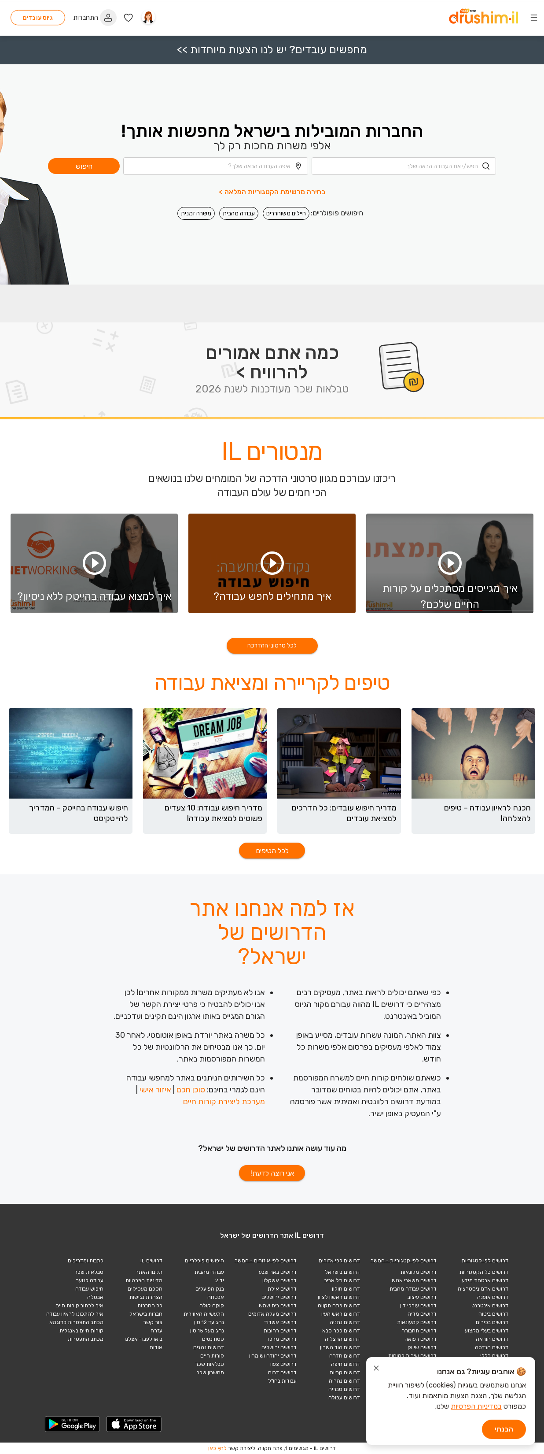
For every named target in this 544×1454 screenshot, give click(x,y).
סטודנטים (213, 1339)
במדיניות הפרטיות (476, 1406)
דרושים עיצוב (422, 1297)
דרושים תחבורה (419, 1331)
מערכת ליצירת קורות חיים (224, 1101)
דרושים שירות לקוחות (412, 1356)
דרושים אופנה (492, 1297)
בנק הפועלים (209, 1289)
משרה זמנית (196, 209)
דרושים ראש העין (340, 1314)
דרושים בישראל (342, 1272)
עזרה (156, 1331)
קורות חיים (212, 1356)
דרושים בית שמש (278, 1305)
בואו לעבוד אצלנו (143, 1339)
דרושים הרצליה (342, 1339)
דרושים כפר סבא (341, 1331)
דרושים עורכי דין (418, 1305)
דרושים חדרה (344, 1356)
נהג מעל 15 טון (207, 1331)
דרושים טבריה (344, 1389)
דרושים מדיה (422, 1314)
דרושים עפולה (344, 1398)
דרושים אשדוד (280, 1322)
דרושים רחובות (280, 1331)
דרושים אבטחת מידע (485, 1280)
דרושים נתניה (345, 1322)
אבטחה (215, 1297)
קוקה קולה (211, 1305)
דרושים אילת (282, 1289)
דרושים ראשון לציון (339, 1297)
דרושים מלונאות (419, 1272)
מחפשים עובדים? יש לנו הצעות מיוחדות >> (272, 45)
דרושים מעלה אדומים (272, 1314)
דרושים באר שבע (278, 1272)
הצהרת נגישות (145, 1297)
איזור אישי (155, 1090)
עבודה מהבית (239, 209)
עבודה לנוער (89, 1280)
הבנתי (504, 1429)
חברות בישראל (145, 1314)
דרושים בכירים (492, 1322)
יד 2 (219, 1280)
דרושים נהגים (208, 1347)
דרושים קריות (345, 1372)
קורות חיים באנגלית (81, 1331)
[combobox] (404, 161)
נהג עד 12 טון (209, 1322)
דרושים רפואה (420, 1339)
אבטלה (95, 1297)
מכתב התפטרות (85, 1339)
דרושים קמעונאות (417, 1322)
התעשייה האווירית (204, 1314)
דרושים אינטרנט (489, 1305)
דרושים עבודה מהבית (413, 1289)
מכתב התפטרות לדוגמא (76, 1322)
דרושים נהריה (344, 1381)
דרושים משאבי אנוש (414, 1280)
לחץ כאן (217, 1448)
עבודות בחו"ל (282, 1381)
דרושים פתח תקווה (339, 1305)
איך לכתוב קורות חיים (79, 1305)
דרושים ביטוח (493, 1314)
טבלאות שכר (209, 1364)
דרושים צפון (283, 1364)
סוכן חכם (190, 1090)
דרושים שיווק (422, 1347)
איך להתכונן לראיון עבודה (74, 1314)
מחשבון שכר (210, 1372)
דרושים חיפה (345, 1364)
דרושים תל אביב (342, 1280)
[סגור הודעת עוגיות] (376, 1369)
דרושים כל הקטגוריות (483, 1272)
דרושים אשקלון (279, 1280)
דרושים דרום (282, 1372)
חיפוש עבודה (89, 1289)
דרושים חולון (346, 1289)
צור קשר (152, 1322)
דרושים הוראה (492, 1339)
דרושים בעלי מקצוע (486, 1331)
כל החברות (149, 1305)
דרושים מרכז (282, 1339)
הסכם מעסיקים (145, 1289)
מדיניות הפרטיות (143, 1280)
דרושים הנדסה (491, 1347)
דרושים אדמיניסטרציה (483, 1289)
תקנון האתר (149, 1272)
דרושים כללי (494, 1356)
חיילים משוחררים (286, 209)
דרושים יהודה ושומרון (273, 1356)
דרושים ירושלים (279, 1297)
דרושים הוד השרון (340, 1347)
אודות (156, 1347)
